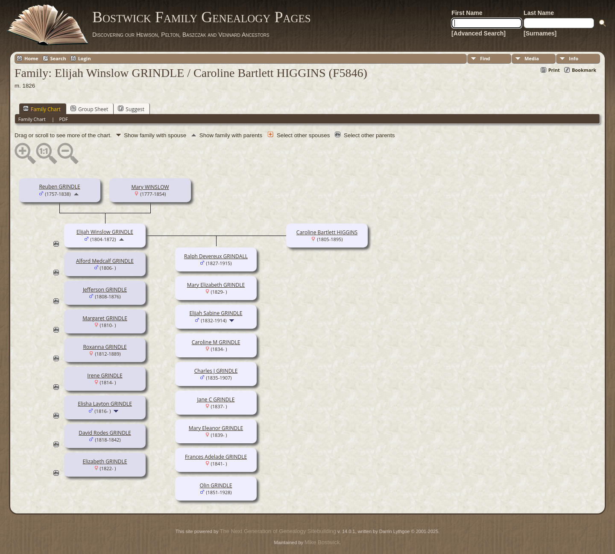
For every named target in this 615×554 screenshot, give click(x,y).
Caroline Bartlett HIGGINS (326, 232)
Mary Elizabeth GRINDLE (216, 285)
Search (58, 58)
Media (531, 58)
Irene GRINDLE (104, 375)
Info (573, 58)
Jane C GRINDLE (216, 399)
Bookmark (584, 70)
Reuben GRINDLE (59, 186)
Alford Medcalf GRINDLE (105, 261)
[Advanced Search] (478, 33)
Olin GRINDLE (215, 485)
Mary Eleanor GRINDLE (216, 428)
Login (84, 58)
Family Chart (42, 109)
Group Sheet (89, 109)
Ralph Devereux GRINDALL (216, 256)
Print (554, 70)
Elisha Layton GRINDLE (105, 403)
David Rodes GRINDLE (105, 432)
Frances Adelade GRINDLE (216, 456)
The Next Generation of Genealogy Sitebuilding (278, 531)
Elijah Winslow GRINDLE (104, 232)
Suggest (131, 109)
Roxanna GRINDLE (104, 347)
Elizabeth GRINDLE (104, 461)
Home (31, 58)
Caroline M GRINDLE (216, 342)
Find (485, 58)
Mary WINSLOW (150, 187)
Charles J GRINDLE (216, 370)
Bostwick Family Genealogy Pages (201, 17)
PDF (63, 119)
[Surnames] (540, 33)
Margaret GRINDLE (104, 318)
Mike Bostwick (322, 542)
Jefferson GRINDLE (105, 289)
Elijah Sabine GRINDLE (216, 313)
